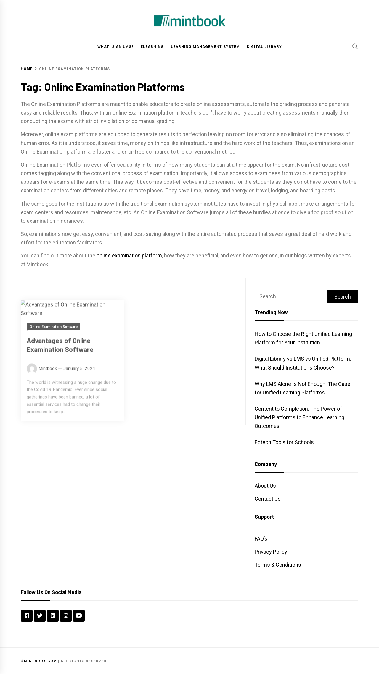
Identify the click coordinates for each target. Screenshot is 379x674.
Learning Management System (205, 47)
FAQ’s (261, 539)
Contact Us (268, 499)
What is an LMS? (115, 47)
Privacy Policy (271, 552)
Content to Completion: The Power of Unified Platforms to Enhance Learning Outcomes (299, 417)
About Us (265, 486)
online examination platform (129, 255)
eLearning (152, 47)
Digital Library (264, 47)
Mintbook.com (40, 661)
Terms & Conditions (278, 565)
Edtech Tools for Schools (284, 442)
